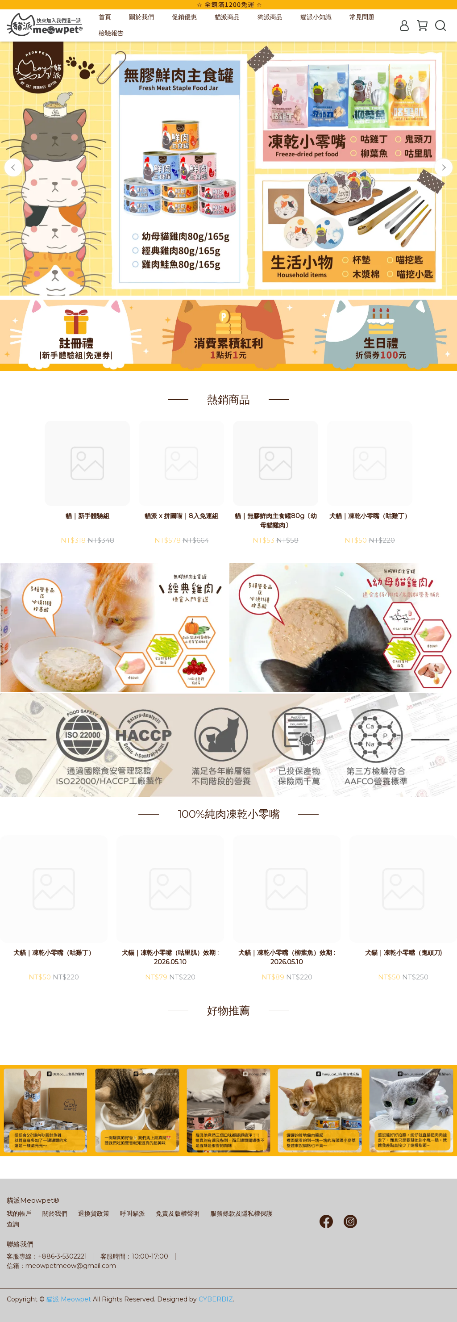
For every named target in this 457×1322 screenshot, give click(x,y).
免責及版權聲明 (177, 1213)
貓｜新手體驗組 (87, 516)
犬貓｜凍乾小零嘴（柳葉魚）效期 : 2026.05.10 (286, 957)
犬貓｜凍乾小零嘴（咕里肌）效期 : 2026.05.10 (170, 957)
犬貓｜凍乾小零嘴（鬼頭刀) (403, 953)
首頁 (105, 17)
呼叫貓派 (132, 1213)
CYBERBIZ (216, 1299)
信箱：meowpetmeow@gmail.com (61, 1266)
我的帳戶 (19, 1213)
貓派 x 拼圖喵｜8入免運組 (181, 516)
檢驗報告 (111, 33)
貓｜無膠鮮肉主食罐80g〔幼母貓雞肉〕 (276, 520)
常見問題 (361, 17)
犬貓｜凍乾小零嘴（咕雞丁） (370, 516)
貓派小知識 (316, 17)
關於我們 (141, 17)
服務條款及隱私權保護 (241, 1213)
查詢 (13, 1224)
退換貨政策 (93, 1213)
